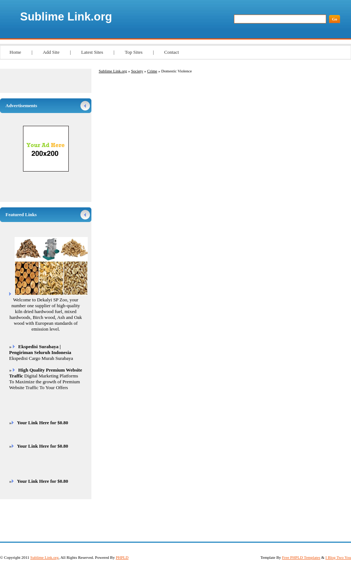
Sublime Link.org (66, 16)
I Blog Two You (338, 557)
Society (137, 71)
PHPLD (122, 557)
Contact (171, 52)
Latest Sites (92, 52)
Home (15, 52)
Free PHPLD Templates (301, 557)
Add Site (51, 52)
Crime (152, 71)
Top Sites (134, 52)
